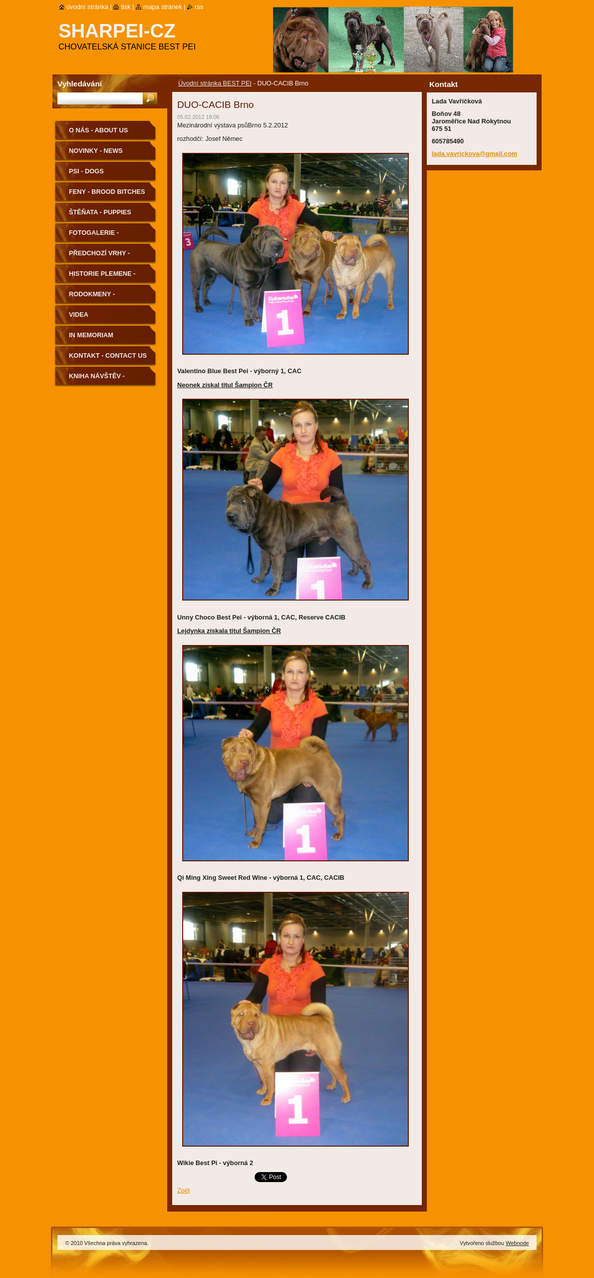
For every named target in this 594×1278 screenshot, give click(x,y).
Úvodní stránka (87, 6)
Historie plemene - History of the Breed (107, 277)
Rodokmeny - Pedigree (92, 297)
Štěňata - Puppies (100, 212)
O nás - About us (98, 130)
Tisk (125, 6)
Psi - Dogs (86, 171)
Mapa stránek (162, 6)
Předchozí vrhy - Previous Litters (99, 256)
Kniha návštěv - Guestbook (97, 379)
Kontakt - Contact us (108, 355)
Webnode (517, 1243)
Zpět (183, 1190)
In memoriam (91, 335)
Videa (78, 314)
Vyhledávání (79, 83)
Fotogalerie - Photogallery (95, 236)
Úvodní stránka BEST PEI (215, 83)
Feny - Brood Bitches (107, 191)
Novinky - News (96, 150)
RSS (199, 6)
